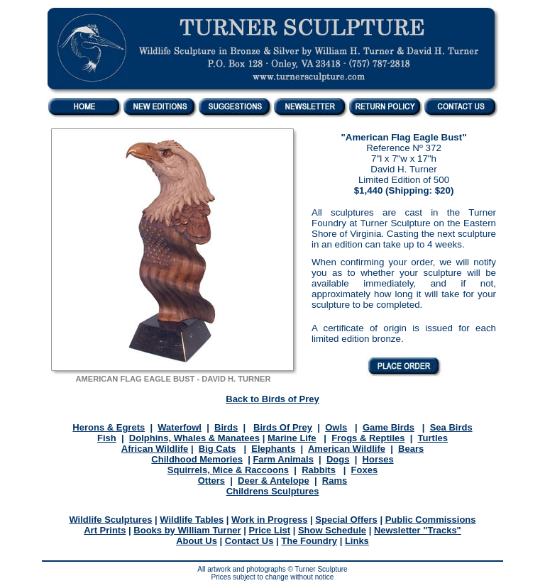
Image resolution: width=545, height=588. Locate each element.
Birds (226, 427)
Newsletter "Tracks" (417, 530)
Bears (411, 448)
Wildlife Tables (192, 519)
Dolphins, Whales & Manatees (194, 438)
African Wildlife (155, 448)
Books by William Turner (187, 530)
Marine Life (292, 438)
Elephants (273, 448)
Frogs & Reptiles (367, 438)
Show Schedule (332, 530)
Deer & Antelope (273, 480)
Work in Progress (269, 519)
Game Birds (388, 427)
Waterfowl (180, 427)
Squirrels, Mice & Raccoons (228, 470)
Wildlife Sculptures (110, 519)
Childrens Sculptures (272, 491)
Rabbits (319, 470)
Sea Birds (451, 427)
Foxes (364, 470)
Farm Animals (283, 459)
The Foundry (309, 541)
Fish (106, 438)
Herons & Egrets (108, 427)
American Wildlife (346, 448)
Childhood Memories (197, 459)
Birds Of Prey (282, 427)
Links (357, 541)
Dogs (338, 459)
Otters (211, 480)
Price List (270, 530)
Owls (336, 427)
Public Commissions (430, 519)
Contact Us (249, 541)
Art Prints (105, 530)
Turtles (433, 438)
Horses (378, 459)
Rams (334, 480)
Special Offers (346, 519)
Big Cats (217, 448)
